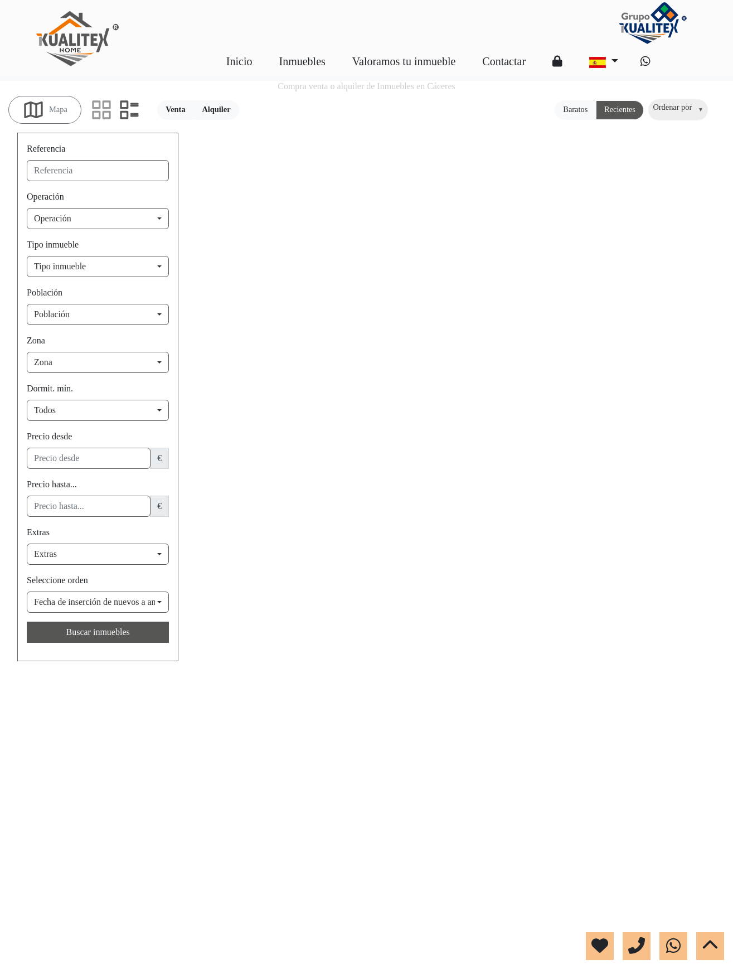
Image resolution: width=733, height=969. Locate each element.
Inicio (239, 61)
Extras (38, 532)
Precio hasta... (52, 484)
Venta (175, 109)
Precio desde (49, 436)
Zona (36, 340)
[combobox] (678, 109)
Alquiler (216, 109)
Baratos (575, 109)
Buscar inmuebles (98, 632)
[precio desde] (89, 458)
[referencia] (98, 170)
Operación (45, 196)
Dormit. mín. (50, 388)
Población (44, 292)
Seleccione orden (57, 580)
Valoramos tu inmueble (404, 61)
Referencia (46, 148)
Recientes (619, 109)
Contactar (504, 61)
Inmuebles (302, 61)
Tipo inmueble (53, 244)
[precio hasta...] (89, 506)
